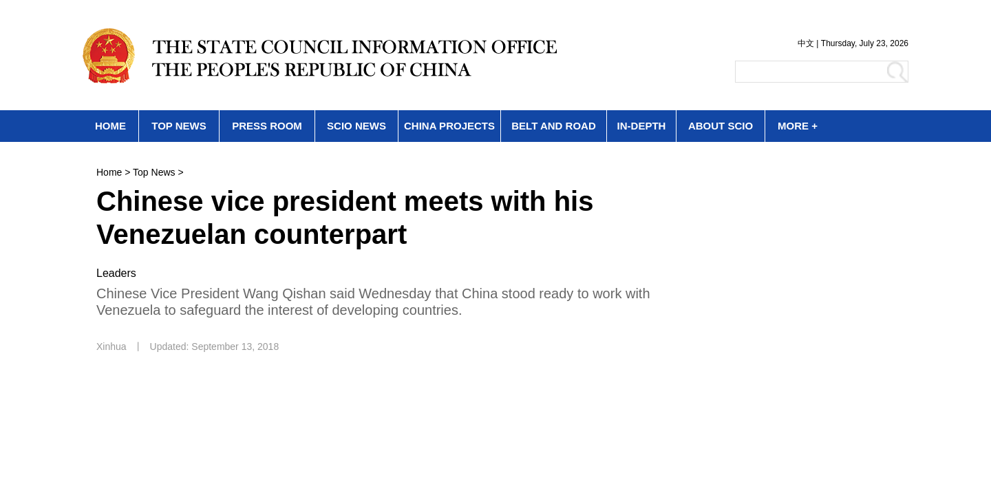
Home (109, 172)
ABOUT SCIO (720, 126)
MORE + (798, 126)
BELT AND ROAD (553, 126)
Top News (154, 172)
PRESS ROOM (267, 126)
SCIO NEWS (356, 126)
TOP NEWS (178, 126)
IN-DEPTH (641, 126)
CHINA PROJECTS (449, 126)
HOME (110, 126)
